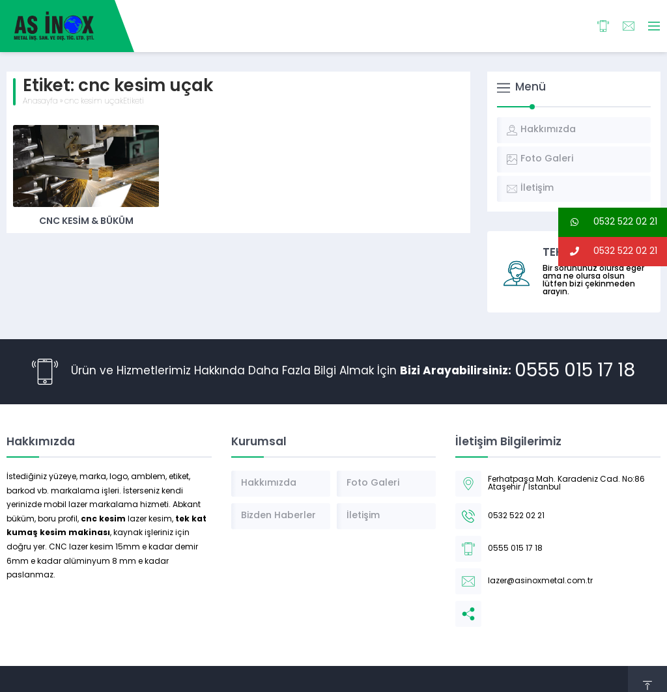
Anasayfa (40, 101)
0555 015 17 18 (575, 372)
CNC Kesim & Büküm (86, 222)
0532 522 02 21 (607, 222)
